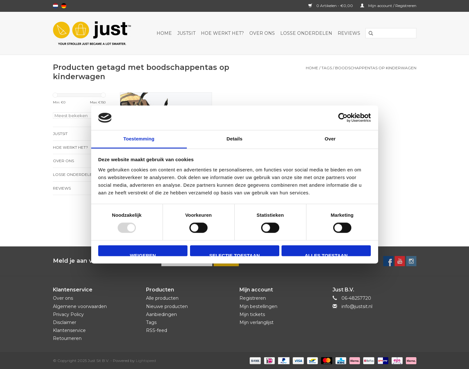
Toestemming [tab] (139, 138)
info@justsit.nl (356, 306)
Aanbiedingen (161, 314)
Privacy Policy (68, 314)
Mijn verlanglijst (256, 322)
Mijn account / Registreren (388, 5)
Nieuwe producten (167, 306)
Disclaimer (64, 322)
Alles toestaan (326, 254)
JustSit (186, 33)
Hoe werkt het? (222, 33)
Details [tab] (235, 138)
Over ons (262, 33)
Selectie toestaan (234, 254)
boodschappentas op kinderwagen (375, 67)
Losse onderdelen (306, 33)
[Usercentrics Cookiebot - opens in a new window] (343, 118)
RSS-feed (156, 330)
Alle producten (162, 298)
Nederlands (55, 5)
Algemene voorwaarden (80, 306)
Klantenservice (69, 330)
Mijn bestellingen (258, 306)
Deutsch (63, 5)
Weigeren (143, 254)
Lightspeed (146, 360)
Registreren (252, 298)
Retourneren (67, 338)
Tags (326, 67)
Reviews (349, 33)
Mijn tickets (252, 314)
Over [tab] (330, 138)
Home (164, 33)
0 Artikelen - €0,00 (331, 5)
